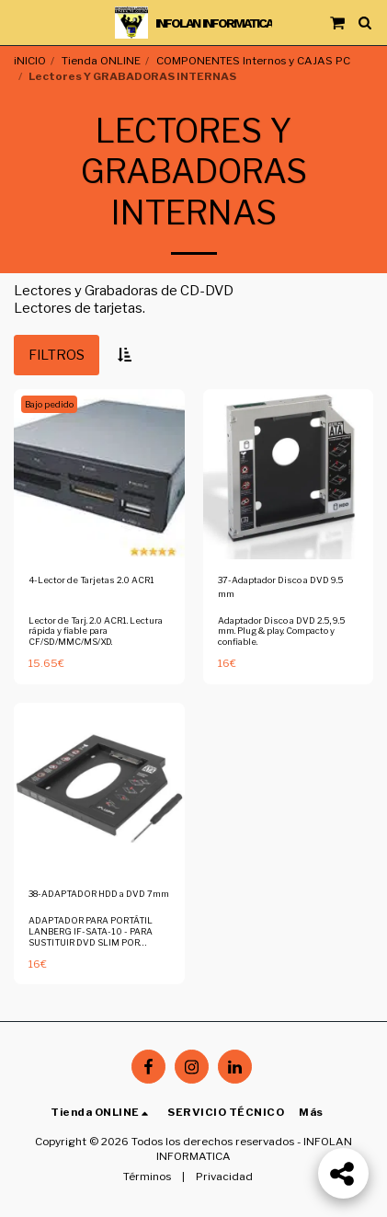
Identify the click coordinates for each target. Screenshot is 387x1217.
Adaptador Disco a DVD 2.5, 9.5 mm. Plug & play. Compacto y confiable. (281, 631)
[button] (20, 22)
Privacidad (224, 1176)
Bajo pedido (49, 404)
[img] (99, 474)
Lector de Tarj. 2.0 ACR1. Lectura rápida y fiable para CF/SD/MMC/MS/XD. (95, 631)
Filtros (56, 355)
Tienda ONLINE (101, 60)
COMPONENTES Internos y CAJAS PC (253, 60)
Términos (147, 1176)
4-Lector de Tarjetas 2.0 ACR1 (91, 580)
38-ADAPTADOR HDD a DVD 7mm (98, 894)
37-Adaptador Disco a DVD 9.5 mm (280, 586)
